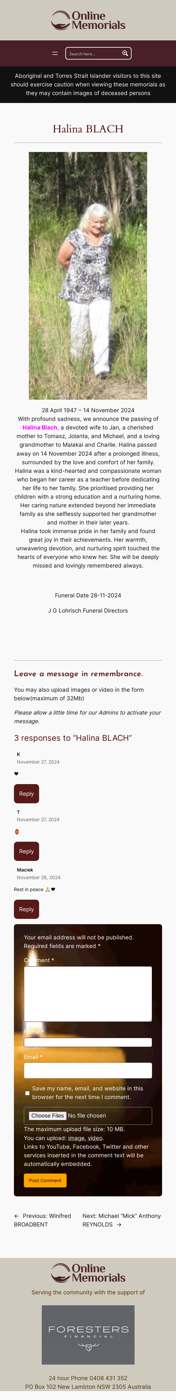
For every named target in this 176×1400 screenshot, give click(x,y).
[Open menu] (55, 53)
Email (33, 1057)
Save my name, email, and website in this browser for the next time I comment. (87, 1092)
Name (34, 1031)
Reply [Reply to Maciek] (26, 909)
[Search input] (93, 53)
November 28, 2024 (39, 877)
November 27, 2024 (38, 762)
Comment (39, 960)
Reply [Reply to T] (26, 851)
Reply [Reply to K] (26, 793)
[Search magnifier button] (125, 53)
